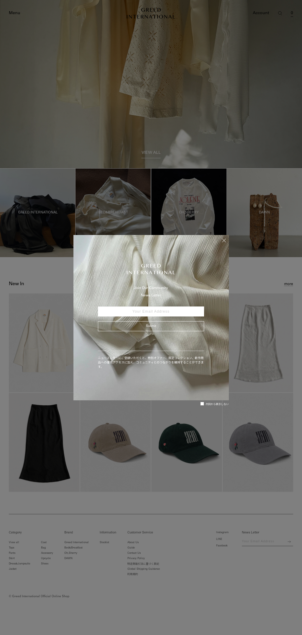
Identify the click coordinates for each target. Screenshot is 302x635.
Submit (151, 326)
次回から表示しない (214, 404)
